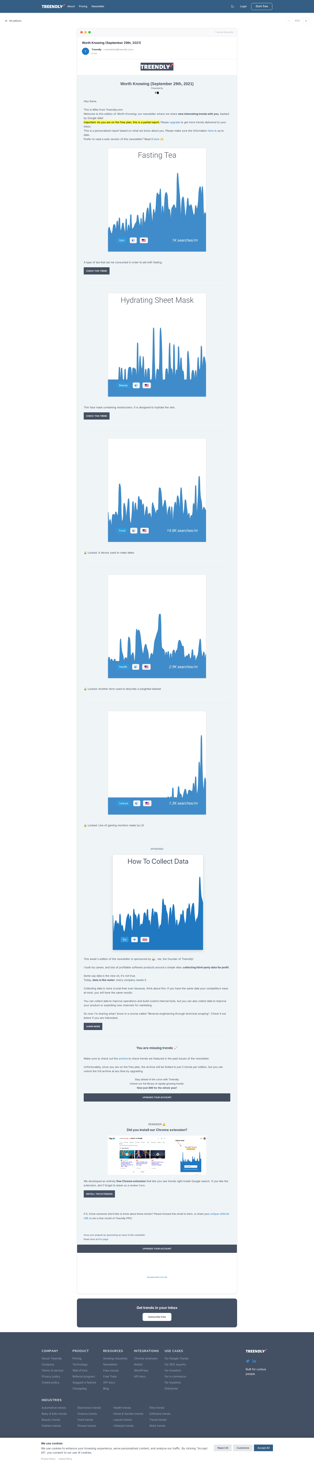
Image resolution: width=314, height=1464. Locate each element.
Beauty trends (51, 1419)
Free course (111, 1370)
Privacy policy (51, 1376)
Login (243, 6)
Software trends (159, 1413)
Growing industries (115, 1358)
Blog (106, 1388)
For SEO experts (175, 1364)
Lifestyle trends (123, 1425)
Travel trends (158, 1419)
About (71, 6)
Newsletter (98, 6)
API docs (109, 1382)
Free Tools (110, 1376)
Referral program (83, 1376)
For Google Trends (176, 1358)
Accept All (264, 1447)
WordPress (141, 1370)
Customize (243, 1447)
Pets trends (156, 1407)
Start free (262, 6)
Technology (80, 1364)
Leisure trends (122, 1419)
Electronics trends (89, 1407)
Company (48, 1364)
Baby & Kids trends (54, 1413)
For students (173, 1382)
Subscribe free (157, 1316)
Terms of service (52, 1370)
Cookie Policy (65, 1459)
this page (103, 1239)
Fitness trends (86, 1425)
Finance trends (87, 1413)
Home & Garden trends (128, 1413)
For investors (173, 1370)
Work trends (157, 1425)
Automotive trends (54, 1407)
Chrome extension (146, 1358)
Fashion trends (51, 1425)
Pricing (83, 6)
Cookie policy (50, 1382)
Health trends (122, 1407)
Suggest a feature (84, 1382)
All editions (13, 20)
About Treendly (52, 1358)
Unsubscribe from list (157, 1277)
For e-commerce (175, 1376)
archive (123, 1058)
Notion (138, 1364)
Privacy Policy (48, 1459)
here (211, 130)
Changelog (79, 1388)
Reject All (222, 1447)
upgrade (175, 122)
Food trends (85, 1419)
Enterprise (171, 1388)
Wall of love (80, 1370)
